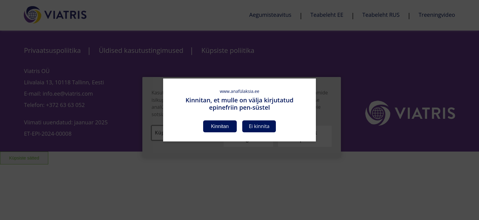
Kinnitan (220, 126)
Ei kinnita (259, 126)
